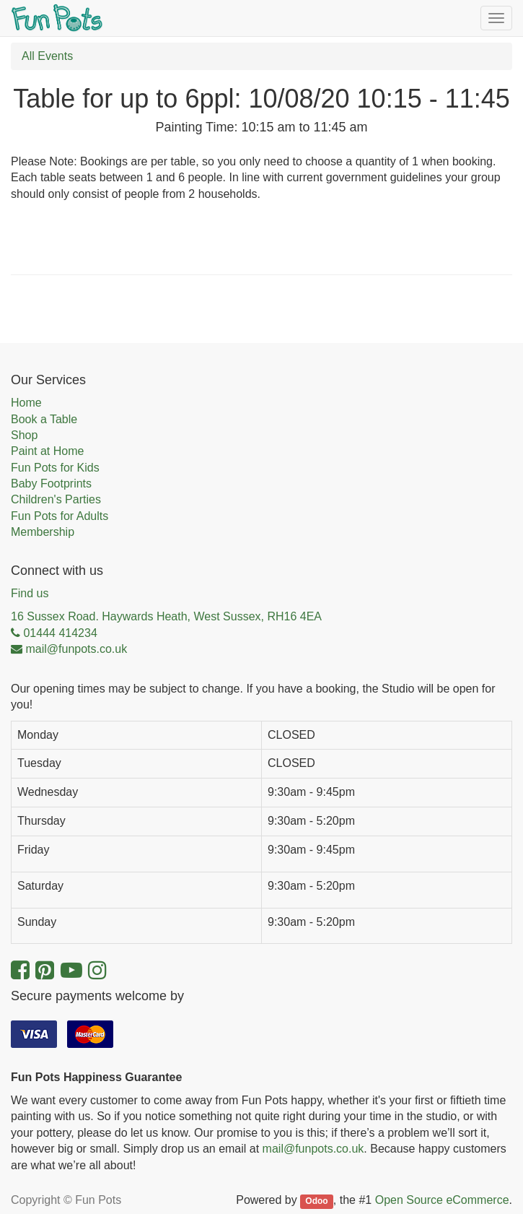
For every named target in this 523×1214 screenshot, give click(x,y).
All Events (47, 56)
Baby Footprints (51, 483)
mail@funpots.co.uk (313, 1149)
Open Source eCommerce (442, 1200)
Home (26, 402)
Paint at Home (47, 451)
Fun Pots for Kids (55, 467)
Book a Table (44, 419)
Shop (24, 435)
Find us (29, 593)
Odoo (316, 1201)
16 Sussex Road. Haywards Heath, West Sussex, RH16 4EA (166, 616)
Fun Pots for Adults (59, 516)
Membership (42, 532)
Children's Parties (56, 499)
